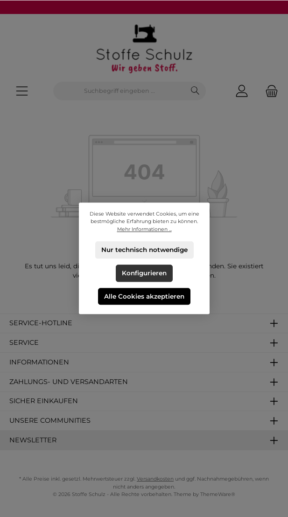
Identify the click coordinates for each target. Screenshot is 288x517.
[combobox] (119, 91)
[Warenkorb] (269, 91)
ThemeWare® (217, 494)
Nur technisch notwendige (144, 249)
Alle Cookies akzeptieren (144, 296)
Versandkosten (155, 479)
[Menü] (22, 91)
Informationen (39, 362)
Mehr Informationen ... (144, 229)
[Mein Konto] (241, 91)
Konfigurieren (144, 273)
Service (24, 342)
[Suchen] (195, 91)
